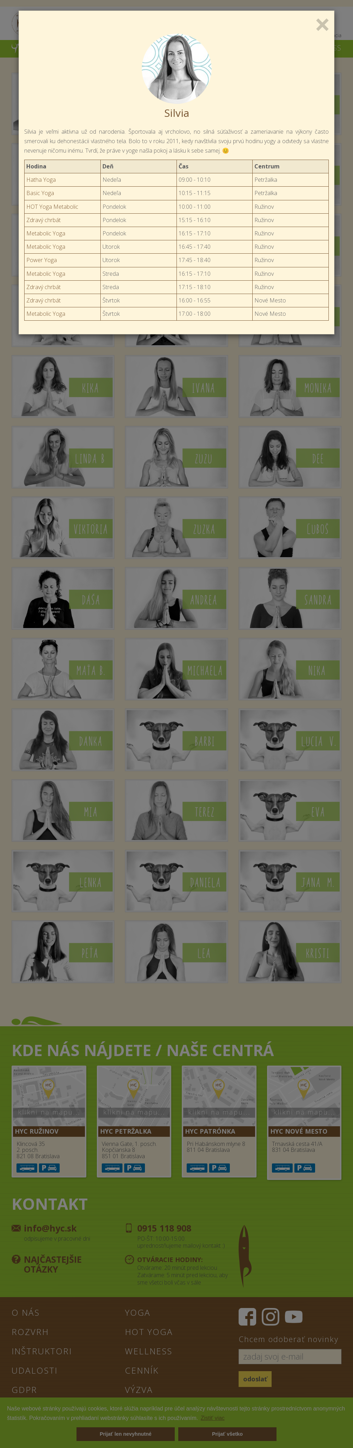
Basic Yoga (40, 193)
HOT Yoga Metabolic (52, 207)
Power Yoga (41, 260)
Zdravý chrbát (43, 220)
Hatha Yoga (41, 179)
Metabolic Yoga (45, 233)
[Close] (322, 24)
